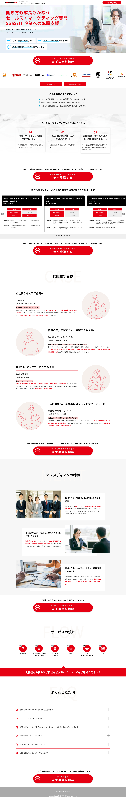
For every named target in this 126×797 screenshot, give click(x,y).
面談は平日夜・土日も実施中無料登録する (63, 176)
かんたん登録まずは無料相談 (63, 779)
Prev (2, 214)
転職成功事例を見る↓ (75, 84)
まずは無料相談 (111, 3)
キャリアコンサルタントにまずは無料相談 (63, 451)
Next (123, 214)
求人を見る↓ (51, 84)
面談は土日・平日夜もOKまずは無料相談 (63, 60)
